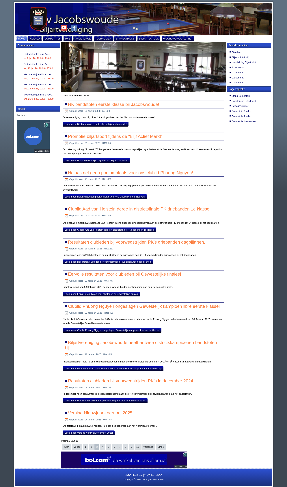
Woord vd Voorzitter (178, 38)
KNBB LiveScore (134, 475)
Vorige (77, 446)
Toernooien (103, 38)
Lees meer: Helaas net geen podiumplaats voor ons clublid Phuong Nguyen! (105, 196)
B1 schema (238, 67)
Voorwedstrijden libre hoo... (38, 74)
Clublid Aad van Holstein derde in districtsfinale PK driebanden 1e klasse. (139, 208)
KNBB (159, 475)
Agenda (35, 38)
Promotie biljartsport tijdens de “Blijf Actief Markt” (115, 136)
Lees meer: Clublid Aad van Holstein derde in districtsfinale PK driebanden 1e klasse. (109, 229)
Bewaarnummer (240, 106)
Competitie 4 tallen (241, 116)
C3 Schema (238, 82)
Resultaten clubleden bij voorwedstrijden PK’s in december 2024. (131, 380)
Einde (161, 446)
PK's (67, 38)
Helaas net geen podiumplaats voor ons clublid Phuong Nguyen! (130, 172)
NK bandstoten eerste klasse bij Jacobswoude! (113, 104)
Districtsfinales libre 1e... (37, 54)
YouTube (149, 475)
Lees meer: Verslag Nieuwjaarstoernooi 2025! (89, 432)
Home (21, 38)
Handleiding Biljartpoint (244, 62)
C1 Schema (238, 72)
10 (137, 446)
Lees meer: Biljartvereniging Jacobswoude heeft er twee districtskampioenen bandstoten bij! (113, 368)
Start (66, 446)
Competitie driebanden (244, 121)
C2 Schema (238, 77)
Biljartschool (149, 38)
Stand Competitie (241, 96)
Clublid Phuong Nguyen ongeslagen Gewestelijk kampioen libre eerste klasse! (144, 306)
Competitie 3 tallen (241, 111)
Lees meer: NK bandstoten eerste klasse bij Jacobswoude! (95, 124)
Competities (52, 38)
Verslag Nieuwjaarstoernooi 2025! (101, 412)
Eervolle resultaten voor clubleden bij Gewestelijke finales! (124, 274)
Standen (236, 52)
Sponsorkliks (125, 38)
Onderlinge (83, 38)
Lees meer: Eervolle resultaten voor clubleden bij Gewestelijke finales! (101, 294)
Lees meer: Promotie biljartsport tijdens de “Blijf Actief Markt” (96, 160)
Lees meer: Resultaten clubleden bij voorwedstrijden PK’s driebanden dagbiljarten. (108, 261)
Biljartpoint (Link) (240, 57)
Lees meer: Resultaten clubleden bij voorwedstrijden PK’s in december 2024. (105, 400)
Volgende (148, 446)
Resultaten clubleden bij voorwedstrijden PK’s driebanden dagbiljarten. (136, 242)
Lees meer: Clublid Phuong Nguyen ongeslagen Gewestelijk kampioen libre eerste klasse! (112, 330)
